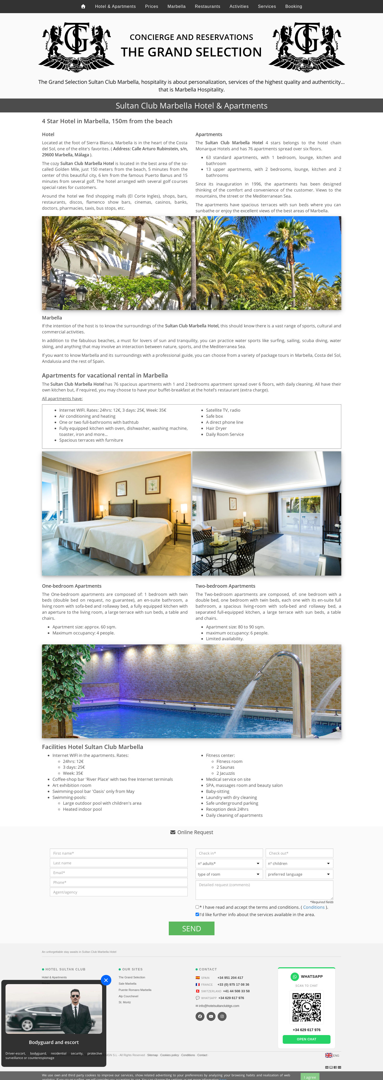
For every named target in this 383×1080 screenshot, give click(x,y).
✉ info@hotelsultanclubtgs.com (217, 1006)
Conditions (314, 907)
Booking (293, 6)
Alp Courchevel (128, 996)
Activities (239, 6)
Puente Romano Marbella (135, 989)
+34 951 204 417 (230, 978)
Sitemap (153, 1055)
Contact (202, 1055)
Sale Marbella (127, 983)
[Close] (106, 980)
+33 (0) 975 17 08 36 (233, 984)
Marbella (176, 6)
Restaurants (207, 6)
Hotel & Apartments (115, 6)
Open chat (306, 1039)
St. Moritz (125, 1002)
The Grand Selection (132, 977)
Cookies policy (170, 1055)
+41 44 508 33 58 (236, 991)
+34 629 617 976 (231, 998)
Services (267, 6)
